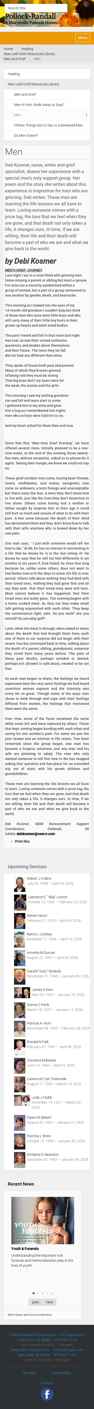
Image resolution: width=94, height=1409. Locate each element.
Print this (22, 841)
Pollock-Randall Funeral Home (32, 1335)
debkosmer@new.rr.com (36, 834)
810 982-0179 (66, 1340)
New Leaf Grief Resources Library (29, 54)
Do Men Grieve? (26, 136)
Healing (27, 49)
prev (35, 1302)
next (49, 1302)
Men (17, 115)
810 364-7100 (65, 1355)
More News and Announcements (30, 1315)
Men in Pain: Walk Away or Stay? (39, 105)
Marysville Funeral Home (30, 1350)
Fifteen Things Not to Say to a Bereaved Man (48, 125)
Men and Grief (15, 59)
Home (8, 49)
